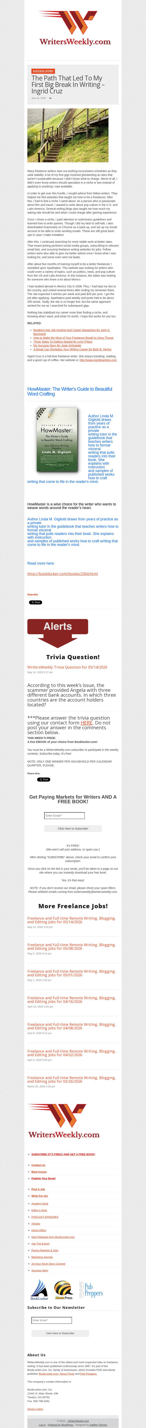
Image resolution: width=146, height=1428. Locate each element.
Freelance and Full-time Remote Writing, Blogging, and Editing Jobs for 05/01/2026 (71, 973)
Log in (42, 1425)
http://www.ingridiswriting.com (98, 360)
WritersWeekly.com (77, 1421)
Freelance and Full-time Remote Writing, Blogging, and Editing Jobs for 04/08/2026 (71, 1026)
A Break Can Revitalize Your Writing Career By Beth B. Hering (72, 349)
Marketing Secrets (42, 1257)
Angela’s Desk (39, 1203)
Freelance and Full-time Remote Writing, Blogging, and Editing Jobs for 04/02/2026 (71, 1053)
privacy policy (35, 1409)
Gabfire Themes (98, 1425)
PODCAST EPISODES (44, 1216)
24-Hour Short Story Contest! (48, 1263)
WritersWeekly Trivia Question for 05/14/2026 (67, 667)
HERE (86, 722)
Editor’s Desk (39, 1210)
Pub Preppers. (88, 1373)
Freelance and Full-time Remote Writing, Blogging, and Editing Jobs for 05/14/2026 (71, 920)
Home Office (38, 1230)
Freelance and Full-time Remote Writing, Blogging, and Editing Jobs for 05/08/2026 (71, 946)
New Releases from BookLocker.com (53, 1237)
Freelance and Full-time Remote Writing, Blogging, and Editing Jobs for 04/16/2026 (71, 999)
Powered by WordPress (60, 1425)
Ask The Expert (40, 1243)
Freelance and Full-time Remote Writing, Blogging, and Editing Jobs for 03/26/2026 (71, 1079)
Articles (35, 1223)
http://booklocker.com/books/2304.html (62, 573)
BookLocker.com (48, 1373)
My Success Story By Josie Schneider (57, 345)
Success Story (43, 71)
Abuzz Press (67, 1373)
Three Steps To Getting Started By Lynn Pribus (62, 341)
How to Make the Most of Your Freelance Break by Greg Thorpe (73, 337)
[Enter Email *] (64, 815)
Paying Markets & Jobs (44, 1250)
